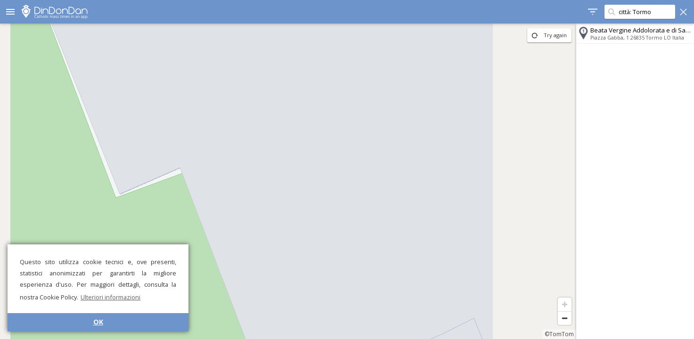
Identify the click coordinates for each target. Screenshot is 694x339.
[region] (288, 181)
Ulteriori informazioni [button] (110, 297)
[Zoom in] (565, 304)
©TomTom (559, 334)
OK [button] (98, 321)
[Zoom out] (565, 318)
